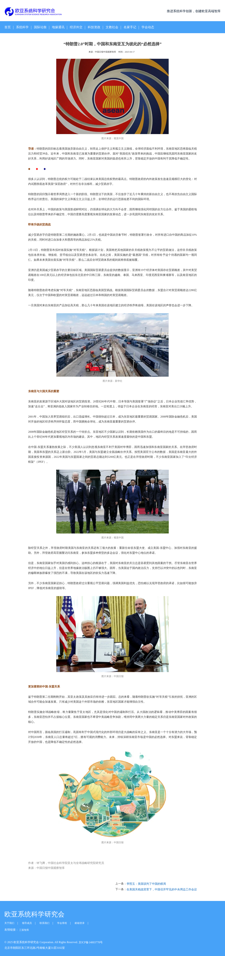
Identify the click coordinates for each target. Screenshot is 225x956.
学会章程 (62, 923)
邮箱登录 (80, 923)
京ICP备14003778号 (91, 942)
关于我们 (9, 923)
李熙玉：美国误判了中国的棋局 (146, 883)
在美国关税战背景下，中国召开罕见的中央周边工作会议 (162, 889)
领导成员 (27, 923)
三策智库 (24, 930)
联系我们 (44, 923)
